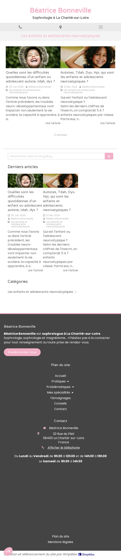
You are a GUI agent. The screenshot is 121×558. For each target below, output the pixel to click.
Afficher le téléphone (64, 448)
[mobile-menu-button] (101, 27)
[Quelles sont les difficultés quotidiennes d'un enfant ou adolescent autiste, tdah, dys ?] (33, 57)
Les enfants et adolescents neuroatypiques (40, 292)
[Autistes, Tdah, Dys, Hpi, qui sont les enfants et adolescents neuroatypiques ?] (88, 57)
